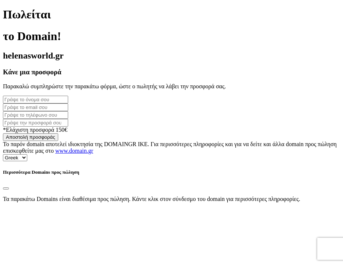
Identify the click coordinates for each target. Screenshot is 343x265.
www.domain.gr (74, 151)
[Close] (6, 188)
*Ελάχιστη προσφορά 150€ (35, 130)
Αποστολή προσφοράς (30, 137)
